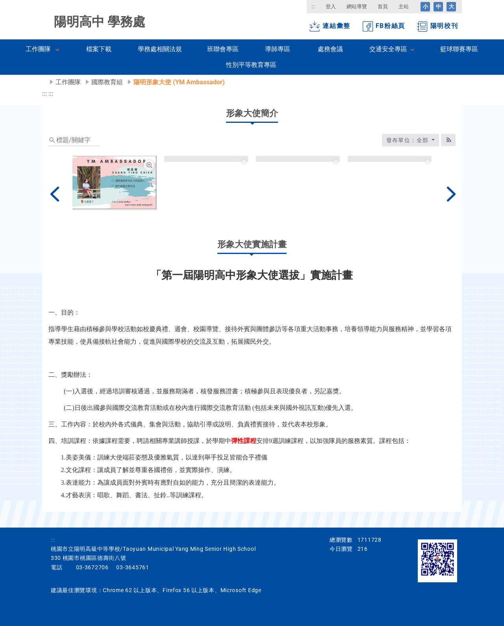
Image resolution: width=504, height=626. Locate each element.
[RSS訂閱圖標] (448, 140)
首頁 (383, 6)
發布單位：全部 (408, 140)
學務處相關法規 (160, 49)
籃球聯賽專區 (459, 49)
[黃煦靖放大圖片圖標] (332, 165)
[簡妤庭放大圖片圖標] (240, 165)
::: (313, 6)
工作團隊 (38, 49)
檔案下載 (98, 49)
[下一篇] (449, 194)
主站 (403, 6)
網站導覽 (356, 6)
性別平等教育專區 (251, 65)
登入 (331, 6)
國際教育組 (107, 82)
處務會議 (330, 49)
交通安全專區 (388, 49)
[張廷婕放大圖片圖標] (149, 165)
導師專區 (277, 49)
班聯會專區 (223, 49)
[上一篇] (54, 194)
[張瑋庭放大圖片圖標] (424, 165)
